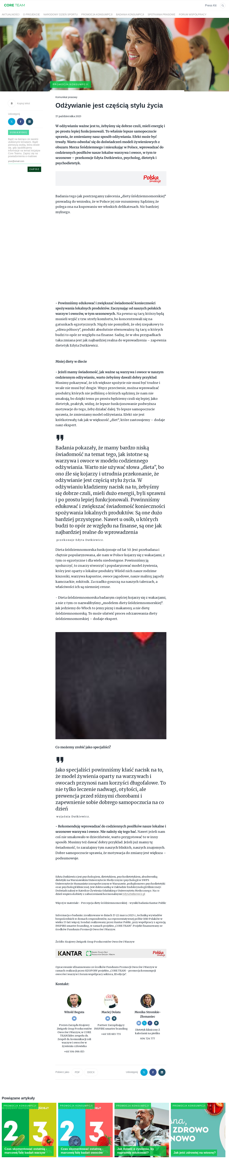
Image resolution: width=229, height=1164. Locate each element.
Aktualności (11, 14)
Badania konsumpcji (130, 14)
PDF (77, 1058)
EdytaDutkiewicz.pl (134, 880)
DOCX (90, 1058)
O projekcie (31, 14)
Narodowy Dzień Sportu (60, 14)
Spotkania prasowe (161, 14)
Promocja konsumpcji (97, 14)
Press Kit (210, 5)
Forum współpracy (192, 14)
